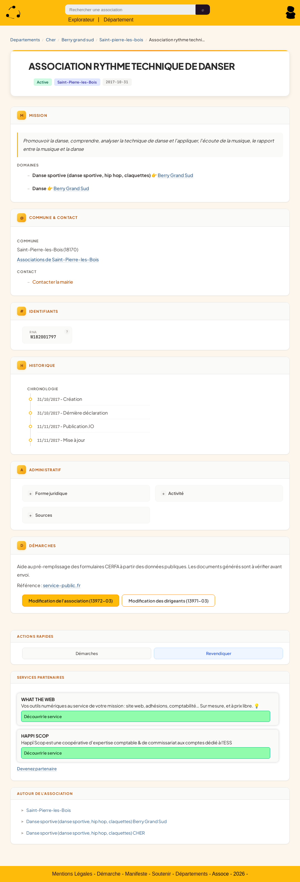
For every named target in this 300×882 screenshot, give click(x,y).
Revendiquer (218, 653)
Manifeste (136, 874)
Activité (176, 493)
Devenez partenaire (37, 768)
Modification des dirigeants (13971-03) (169, 600)
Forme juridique (51, 493)
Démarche (109, 874)
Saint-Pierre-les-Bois (121, 39)
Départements (192, 874)
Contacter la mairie (52, 282)
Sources (43, 515)
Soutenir (161, 874)
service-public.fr (61, 585)
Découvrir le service (43, 716)
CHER (51, 39)
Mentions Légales (72, 874)
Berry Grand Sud (78, 39)
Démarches (87, 653)
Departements (25, 39)
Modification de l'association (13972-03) (71, 600)
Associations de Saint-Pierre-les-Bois (58, 259)
